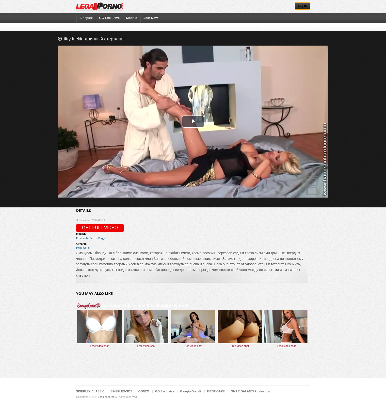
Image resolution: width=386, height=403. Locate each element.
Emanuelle (82, 238)
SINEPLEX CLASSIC (90, 391)
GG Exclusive (109, 18)
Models (131, 18)
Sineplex (86, 18)
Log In (302, 6)
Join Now (151, 18)
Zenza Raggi (97, 238)
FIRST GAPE (216, 391)
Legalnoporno (106, 396)
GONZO (143, 391)
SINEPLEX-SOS (121, 391)
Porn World (83, 247)
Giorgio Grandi (190, 391)
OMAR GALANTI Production (250, 391)
